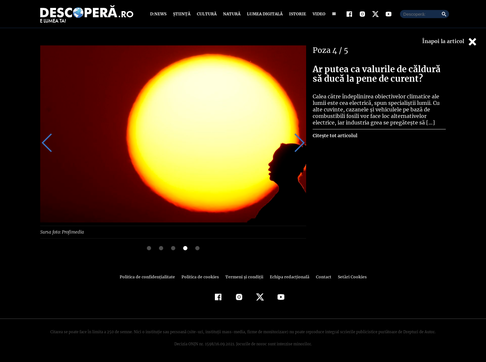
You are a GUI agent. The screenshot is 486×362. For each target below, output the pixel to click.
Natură (231, 13)
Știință (182, 13)
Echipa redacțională (287, 276)
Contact (320, 276)
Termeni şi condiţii (243, 276)
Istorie (296, 13)
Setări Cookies (348, 276)
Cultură (206, 13)
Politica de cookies (200, 276)
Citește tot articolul (335, 136)
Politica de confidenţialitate (150, 276)
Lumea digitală (263, 13)
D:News (159, 13)
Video (317, 13)
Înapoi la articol (450, 41)
